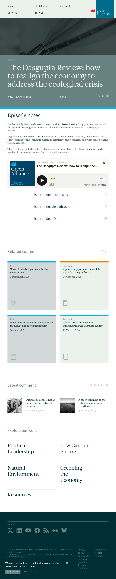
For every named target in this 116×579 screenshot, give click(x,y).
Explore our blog (99, 385)
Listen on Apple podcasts (70, 194)
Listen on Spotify (70, 218)
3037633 (24, 557)
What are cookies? (31, 572)
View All (104, 251)
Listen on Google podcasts (70, 206)
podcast (12, 59)
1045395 (32, 554)
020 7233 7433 (18, 552)
